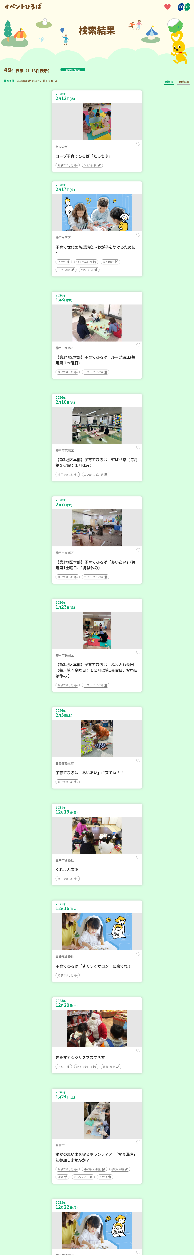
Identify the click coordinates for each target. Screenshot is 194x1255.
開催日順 (183, 82)
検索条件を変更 (82, 69)
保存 (85, 147)
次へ (110, 1107)
